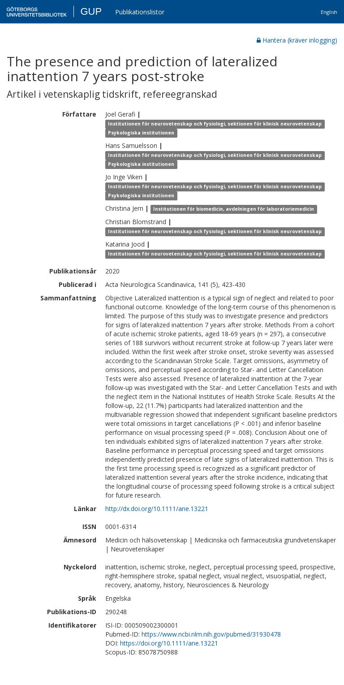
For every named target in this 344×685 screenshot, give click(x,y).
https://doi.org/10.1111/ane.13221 (169, 643)
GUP (91, 11)
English (329, 12)
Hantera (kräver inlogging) (297, 40)
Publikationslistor (139, 12)
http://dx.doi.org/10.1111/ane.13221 (156, 508)
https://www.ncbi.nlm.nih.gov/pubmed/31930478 (211, 634)
